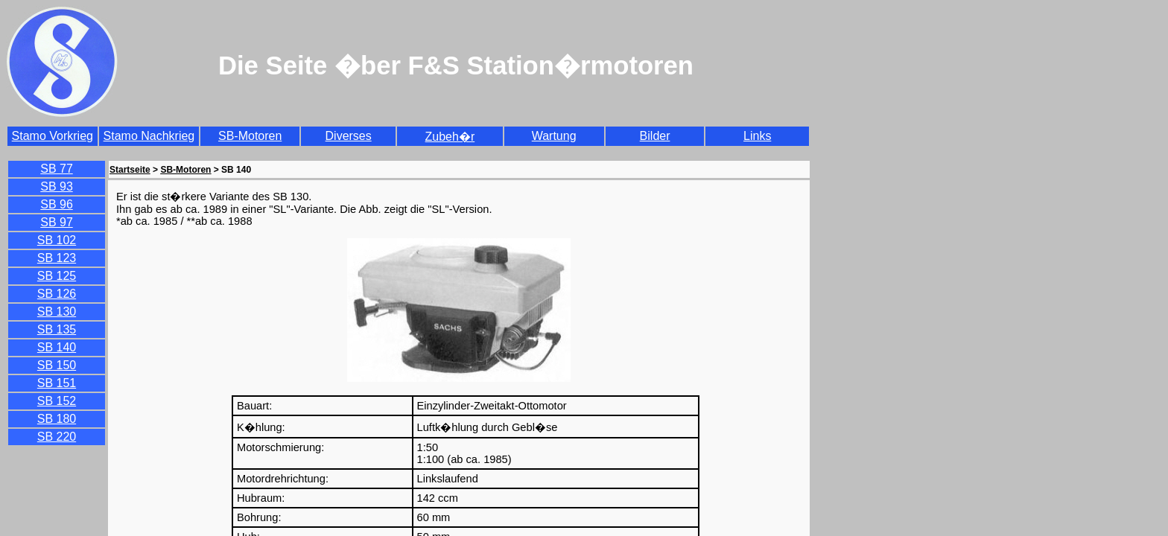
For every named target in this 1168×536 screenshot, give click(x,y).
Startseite (130, 170)
